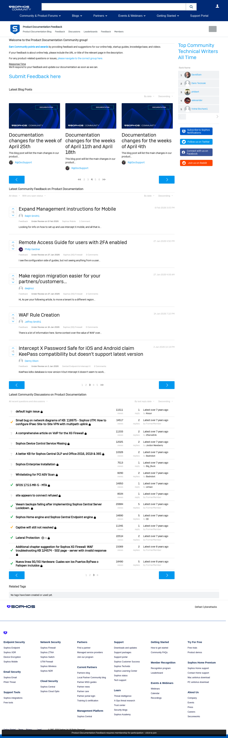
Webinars (155, 688)
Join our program (85, 657)
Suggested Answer (11, 421)
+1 (46, 538)
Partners (98, 15)
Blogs (75, 15)
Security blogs (120, 710)
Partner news (83, 687)
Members (118, 32)
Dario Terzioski (198, 83)
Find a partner (83, 648)
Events (191, 702)
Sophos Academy (122, 714)
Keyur (149, 413)
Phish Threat (10, 682)
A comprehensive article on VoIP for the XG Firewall (50, 433)
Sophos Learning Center (125, 671)
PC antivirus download (198, 682)
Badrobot (150, 455)
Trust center (119, 705)
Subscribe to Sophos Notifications (196, 131)
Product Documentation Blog (37, 32)
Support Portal (199, 15)
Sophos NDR (46, 671)
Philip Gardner (32, 249)
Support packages (122, 652)
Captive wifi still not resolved (34, 527)
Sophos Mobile (11, 661)
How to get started (159, 648)
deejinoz (29, 288)
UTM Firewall (46, 661)
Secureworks (194, 716)
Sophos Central (47, 687)
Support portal (120, 657)
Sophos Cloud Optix (49, 691)
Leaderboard (157, 673)
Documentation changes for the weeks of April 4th (147, 141)
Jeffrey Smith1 (33, 321)
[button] (191, 6)
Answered (11, 484)
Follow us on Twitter (196, 142)
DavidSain (196, 74)
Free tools (8, 702)
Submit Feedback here (35, 76)
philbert (195, 91)
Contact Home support (198, 673)
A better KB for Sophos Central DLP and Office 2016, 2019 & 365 (58, 454)
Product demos (195, 652)
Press (190, 707)
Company (192, 698)
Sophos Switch (47, 657)
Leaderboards (90, 32)
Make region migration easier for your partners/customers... (59, 279)
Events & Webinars (130, 15)
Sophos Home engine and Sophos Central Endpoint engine (54, 517)
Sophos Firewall (48, 648)
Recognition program (161, 668)
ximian (149, 487)
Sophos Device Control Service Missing (41, 443)
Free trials (192, 648)
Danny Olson (31, 361)
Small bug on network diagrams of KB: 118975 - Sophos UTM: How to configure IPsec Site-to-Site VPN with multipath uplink (61, 422)
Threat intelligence (122, 696)
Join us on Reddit (194, 163)
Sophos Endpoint (12, 648)
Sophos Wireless (48, 666)
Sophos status (121, 675)
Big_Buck (150, 466)
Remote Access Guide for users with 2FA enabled (73, 242)
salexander (196, 100)
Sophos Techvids (122, 666)
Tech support (120, 680)
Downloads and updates (125, 648)
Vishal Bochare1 (199, 108)
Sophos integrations (13, 698)
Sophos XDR (10, 652)
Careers (191, 712)
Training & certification (87, 700)
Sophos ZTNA (47, 652)
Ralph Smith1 (32, 216)
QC (147, 519)
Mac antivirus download (199, 677)
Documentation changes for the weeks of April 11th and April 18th (90, 143)
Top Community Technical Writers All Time (198, 51)
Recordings (156, 698)
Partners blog (83, 673)
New (211, 29)
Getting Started (166, 15)
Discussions (74, 32)
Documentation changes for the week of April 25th (35, 141)
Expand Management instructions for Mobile (67, 209)
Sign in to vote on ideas (13, 209)
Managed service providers (90, 652)
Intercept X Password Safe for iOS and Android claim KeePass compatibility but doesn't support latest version (81, 351)
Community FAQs (159, 652)
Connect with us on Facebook (195, 152)
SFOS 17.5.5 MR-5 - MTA (31, 485)
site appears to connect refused (37, 495)
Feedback (60, 32)
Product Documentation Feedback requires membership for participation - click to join (114, 733)
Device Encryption (12, 657)
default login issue (28, 411)
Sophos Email (10, 677)
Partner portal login (86, 696)
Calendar (155, 693)
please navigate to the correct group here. (80, 58)
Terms (20, 730)
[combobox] (114, 6)
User (217, 6)
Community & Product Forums (39, 15)
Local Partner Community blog (91, 677)
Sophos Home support (198, 668)
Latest (155, 409)
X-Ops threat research (124, 700)
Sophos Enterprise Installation (35, 464)
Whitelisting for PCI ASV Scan (35, 475)
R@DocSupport (23, 162)
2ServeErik (151, 435)
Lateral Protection (28, 538)
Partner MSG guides (87, 682)
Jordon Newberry (154, 445)
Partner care (83, 691)
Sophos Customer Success (127, 661)
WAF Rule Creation (39, 315)
